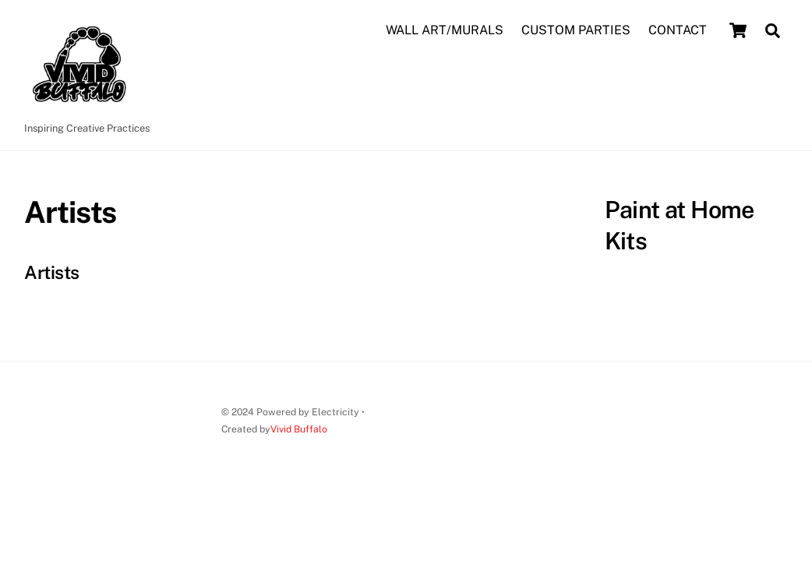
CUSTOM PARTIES (575, 30)
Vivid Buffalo (298, 429)
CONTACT (677, 30)
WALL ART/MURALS (444, 30)
